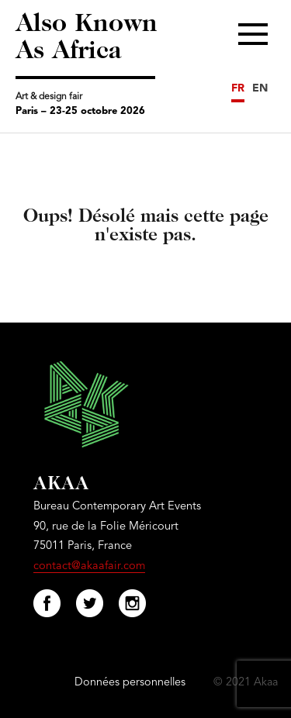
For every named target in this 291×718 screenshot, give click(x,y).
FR (237, 88)
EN (260, 88)
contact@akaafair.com (89, 566)
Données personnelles (129, 683)
